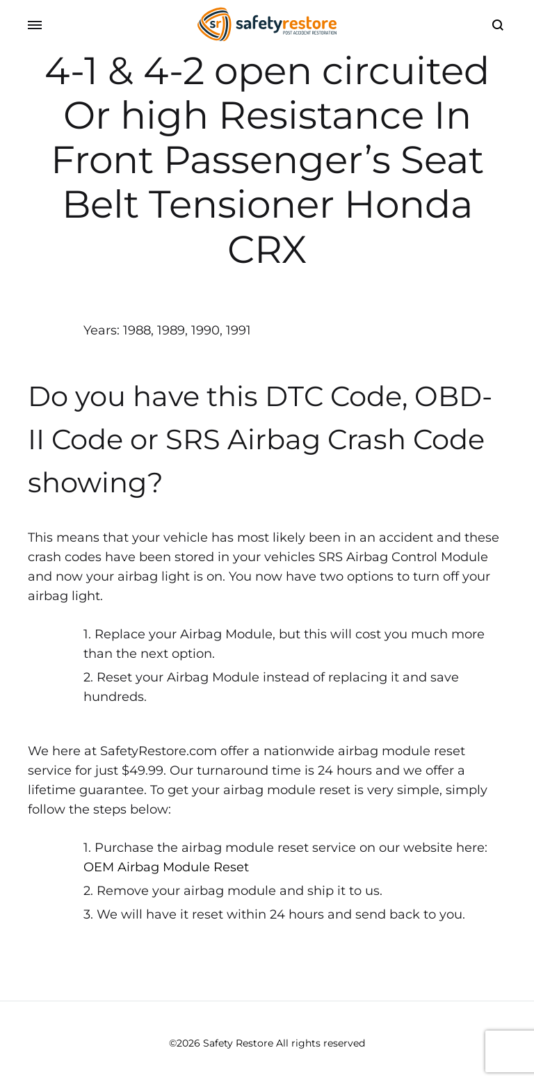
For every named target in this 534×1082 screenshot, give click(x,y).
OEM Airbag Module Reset (166, 867)
